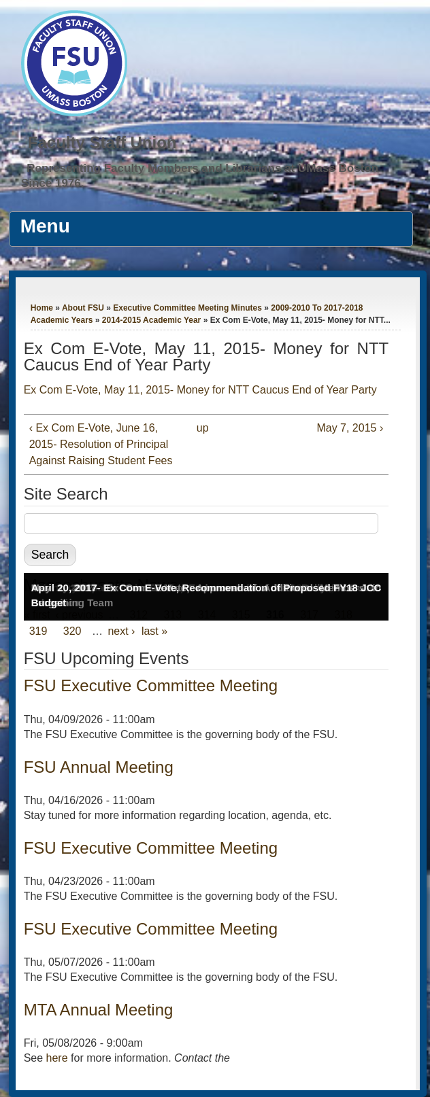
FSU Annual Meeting (98, 767)
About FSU (83, 308)
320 (72, 631)
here (57, 1058)
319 (38, 631)
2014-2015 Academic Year (151, 320)
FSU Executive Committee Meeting (151, 685)
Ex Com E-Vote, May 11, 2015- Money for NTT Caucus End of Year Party (200, 390)
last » (154, 631)
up (203, 428)
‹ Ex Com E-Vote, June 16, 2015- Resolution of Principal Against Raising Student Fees (101, 444)
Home (42, 308)
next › (121, 631)
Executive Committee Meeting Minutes (187, 308)
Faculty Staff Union (102, 142)
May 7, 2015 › (349, 428)
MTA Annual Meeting (98, 1009)
